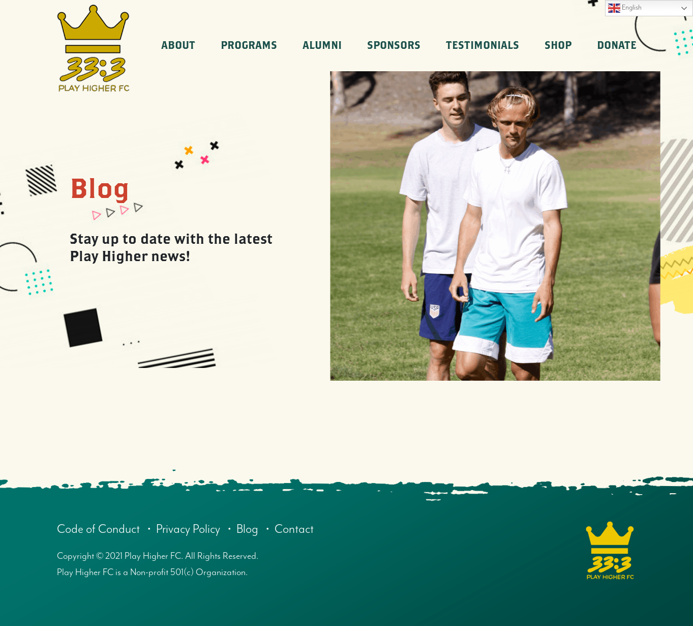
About (178, 45)
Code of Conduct (100, 529)
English (625, 8)
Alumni (322, 45)
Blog (253, 529)
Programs (249, 45)
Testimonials (482, 45)
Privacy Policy (192, 529)
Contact (301, 529)
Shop (558, 45)
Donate (617, 45)
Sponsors (393, 45)
